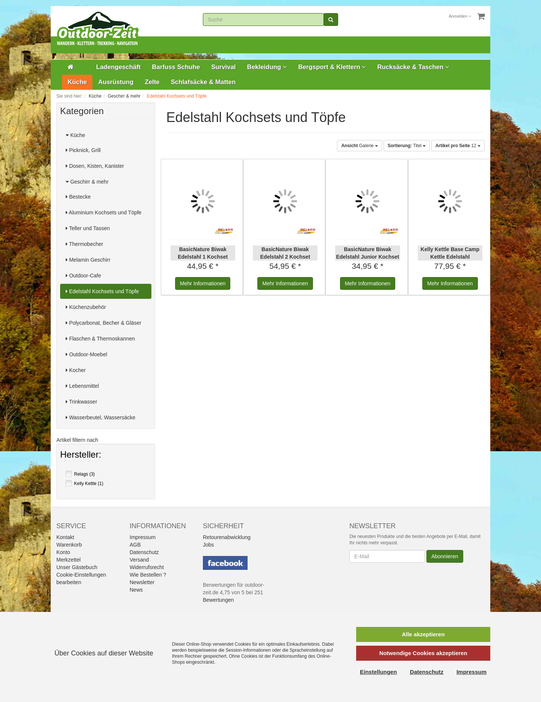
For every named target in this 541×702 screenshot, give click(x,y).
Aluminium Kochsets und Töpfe (104, 212)
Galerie (359, 145)
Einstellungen (378, 672)
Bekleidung (267, 67)
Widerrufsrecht (147, 567)
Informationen (202, 283)
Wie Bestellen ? (148, 575)
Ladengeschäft (118, 67)
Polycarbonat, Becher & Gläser (103, 323)
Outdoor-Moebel (86, 354)
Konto (63, 552)
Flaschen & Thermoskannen (100, 339)
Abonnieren (444, 556)
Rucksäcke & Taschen (413, 67)
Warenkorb (69, 545)
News (136, 590)
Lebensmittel (82, 386)
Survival (223, 67)
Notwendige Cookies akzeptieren (423, 653)
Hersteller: (80, 455)
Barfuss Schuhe (176, 67)
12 (458, 145)
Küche (77, 82)
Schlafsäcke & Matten (203, 82)
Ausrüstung (115, 82)
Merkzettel (68, 560)
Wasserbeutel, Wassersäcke (100, 417)
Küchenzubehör (86, 307)
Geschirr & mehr (87, 182)
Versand (139, 560)
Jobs (208, 545)
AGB (135, 545)
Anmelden (460, 16)
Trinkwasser (81, 402)
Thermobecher (84, 244)
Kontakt (65, 537)
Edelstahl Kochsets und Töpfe (102, 291)
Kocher (76, 370)
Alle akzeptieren (423, 634)
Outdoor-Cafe (83, 276)
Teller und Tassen (88, 228)
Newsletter (142, 582)
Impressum (143, 537)
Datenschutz (144, 552)
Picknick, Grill (83, 150)
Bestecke (78, 197)
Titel (407, 145)
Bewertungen (218, 600)
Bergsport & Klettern (332, 67)
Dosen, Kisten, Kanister (95, 166)
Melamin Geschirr (88, 260)
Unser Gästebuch (76, 567)
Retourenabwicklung (227, 537)
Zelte (152, 82)
